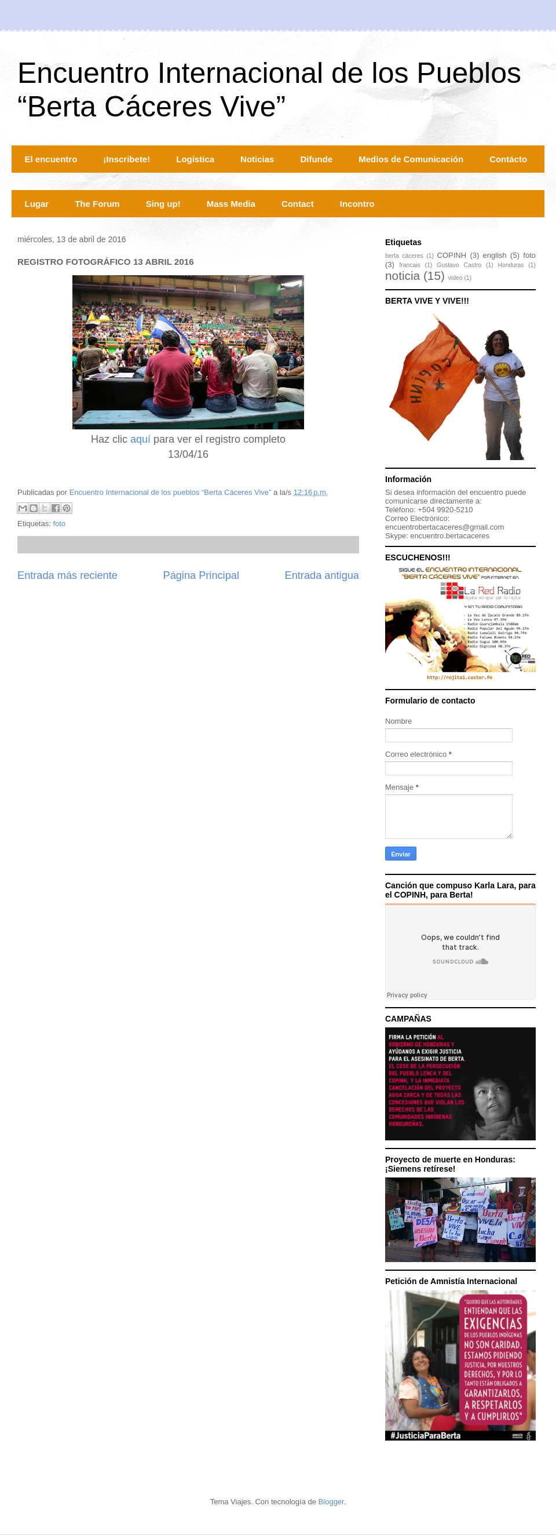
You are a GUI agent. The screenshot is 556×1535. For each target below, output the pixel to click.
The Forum (97, 204)
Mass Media (231, 204)
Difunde (316, 159)
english (495, 255)
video (455, 278)
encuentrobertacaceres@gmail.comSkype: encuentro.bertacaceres (444, 531)
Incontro (357, 204)
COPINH (452, 255)
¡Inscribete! (126, 159)
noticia (402, 275)
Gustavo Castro (459, 265)
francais (409, 265)
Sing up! (163, 204)
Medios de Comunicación (411, 159)
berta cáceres (404, 256)
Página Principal (201, 575)
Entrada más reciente (67, 575)
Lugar (37, 204)
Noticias (257, 159)
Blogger (331, 1501)
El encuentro (51, 159)
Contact (297, 204)
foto (59, 523)
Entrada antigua (322, 575)
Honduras (511, 265)
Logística (195, 159)
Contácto (508, 159)
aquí (140, 439)
